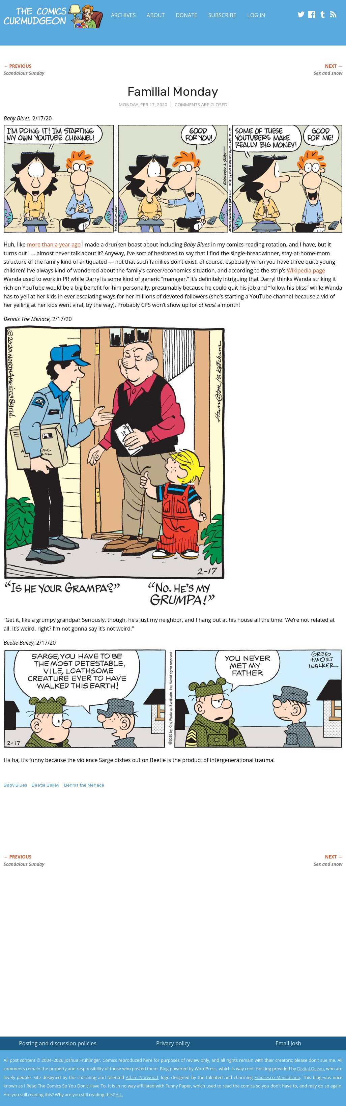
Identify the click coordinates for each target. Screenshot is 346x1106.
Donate (186, 15)
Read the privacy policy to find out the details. (285, 1063)
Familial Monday (172, 91)
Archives (123, 15)
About (156, 15)
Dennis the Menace (84, 785)
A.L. (119, 1095)
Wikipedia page (306, 270)
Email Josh (288, 1043)
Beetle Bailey (45, 785)
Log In (256, 15)
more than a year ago (54, 244)
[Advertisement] (126, 828)
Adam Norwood (142, 1077)
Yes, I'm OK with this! (288, 1080)
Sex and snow (328, 73)
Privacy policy (173, 1043)
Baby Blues (15, 785)
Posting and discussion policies (57, 1043)
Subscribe (222, 15)
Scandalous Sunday (24, 73)
